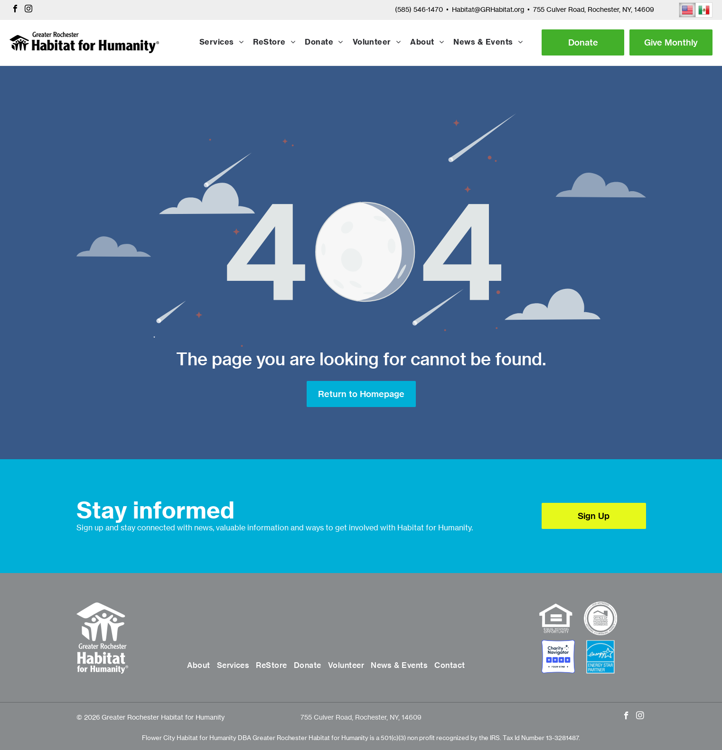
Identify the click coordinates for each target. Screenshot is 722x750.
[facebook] (15, 10)
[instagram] (28, 10)
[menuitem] (221, 43)
